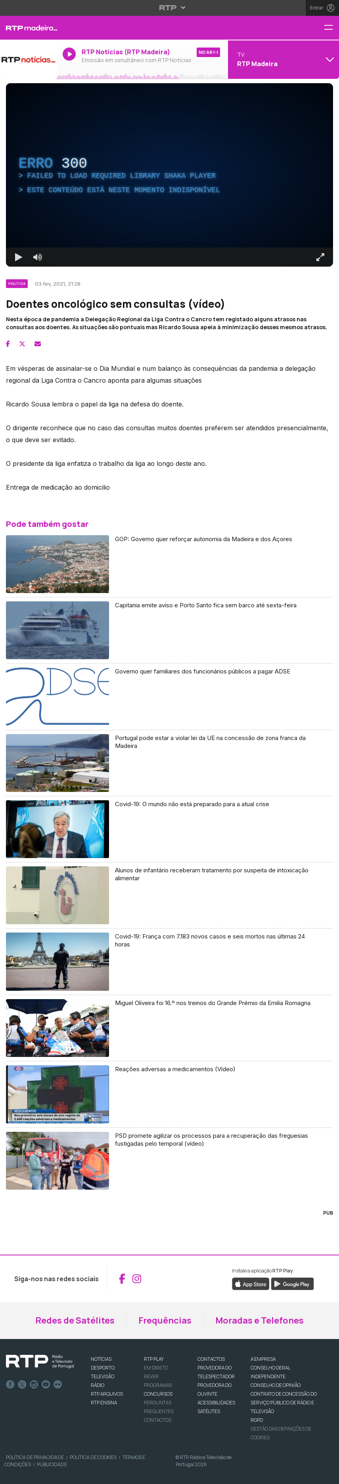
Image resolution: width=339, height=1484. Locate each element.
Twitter (22, 1384)
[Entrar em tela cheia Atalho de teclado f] (320, 257)
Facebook (10, 1384)
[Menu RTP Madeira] (331, 27)
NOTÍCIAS (101, 1359)
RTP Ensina (104, 1402)
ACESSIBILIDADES (216, 1402)
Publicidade (52, 1464)
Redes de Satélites (75, 1320)
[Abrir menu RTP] (169, 7)
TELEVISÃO (102, 1376)
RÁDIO (97, 1385)
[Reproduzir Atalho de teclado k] (18, 257)
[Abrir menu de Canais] (282, 59)
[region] (169, 175)
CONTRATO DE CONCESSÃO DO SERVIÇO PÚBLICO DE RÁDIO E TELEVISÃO (284, 1403)
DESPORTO (103, 1367)
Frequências (165, 1320)
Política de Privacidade (35, 1457)
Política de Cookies (93, 1457)
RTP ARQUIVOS (107, 1394)
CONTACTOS (211, 1359)
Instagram (34, 1384)
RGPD (257, 1420)
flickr (58, 1384)
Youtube (46, 1384)
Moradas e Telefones (259, 1320)
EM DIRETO (156, 1367)
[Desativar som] (37, 257)
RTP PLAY (154, 1359)
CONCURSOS (158, 1394)
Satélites (208, 1411)
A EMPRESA (263, 1359)
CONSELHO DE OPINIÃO (276, 1385)
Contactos (157, 1420)
